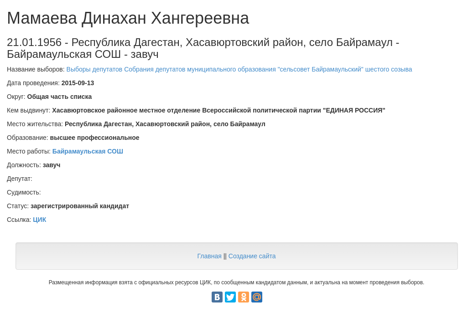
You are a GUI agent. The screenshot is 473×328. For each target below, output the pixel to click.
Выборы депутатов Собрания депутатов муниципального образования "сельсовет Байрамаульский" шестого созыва (239, 69)
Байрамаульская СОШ (87, 151)
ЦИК (39, 219)
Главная (209, 256)
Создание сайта (252, 256)
